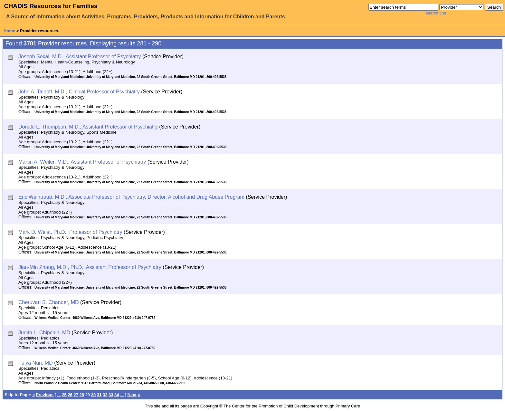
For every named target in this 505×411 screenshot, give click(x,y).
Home (9, 30)
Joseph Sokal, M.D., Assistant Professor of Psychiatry (79, 56)
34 (116, 394)
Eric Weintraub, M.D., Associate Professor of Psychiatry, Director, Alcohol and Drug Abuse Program (131, 197)
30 (93, 394)
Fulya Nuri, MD (35, 363)
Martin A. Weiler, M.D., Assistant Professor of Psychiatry (82, 162)
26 (70, 394)
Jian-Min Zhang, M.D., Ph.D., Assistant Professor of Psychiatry (89, 267)
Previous (44, 394)
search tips (436, 13)
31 (99, 394)
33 (111, 394)
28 (82, 394)
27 (75, 394)
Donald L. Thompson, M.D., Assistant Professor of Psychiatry (88, 126)
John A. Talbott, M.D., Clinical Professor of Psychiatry (79, 91)
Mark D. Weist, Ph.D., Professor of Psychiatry (70, 232)
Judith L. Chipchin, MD (44, 332)
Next (132, 394)
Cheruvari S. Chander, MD (48, 302)
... (59, 394)
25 (64, 394)
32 (105, 394)
